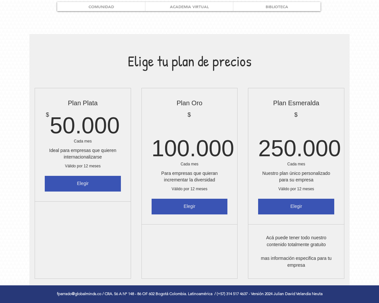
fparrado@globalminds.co (79, 293)
